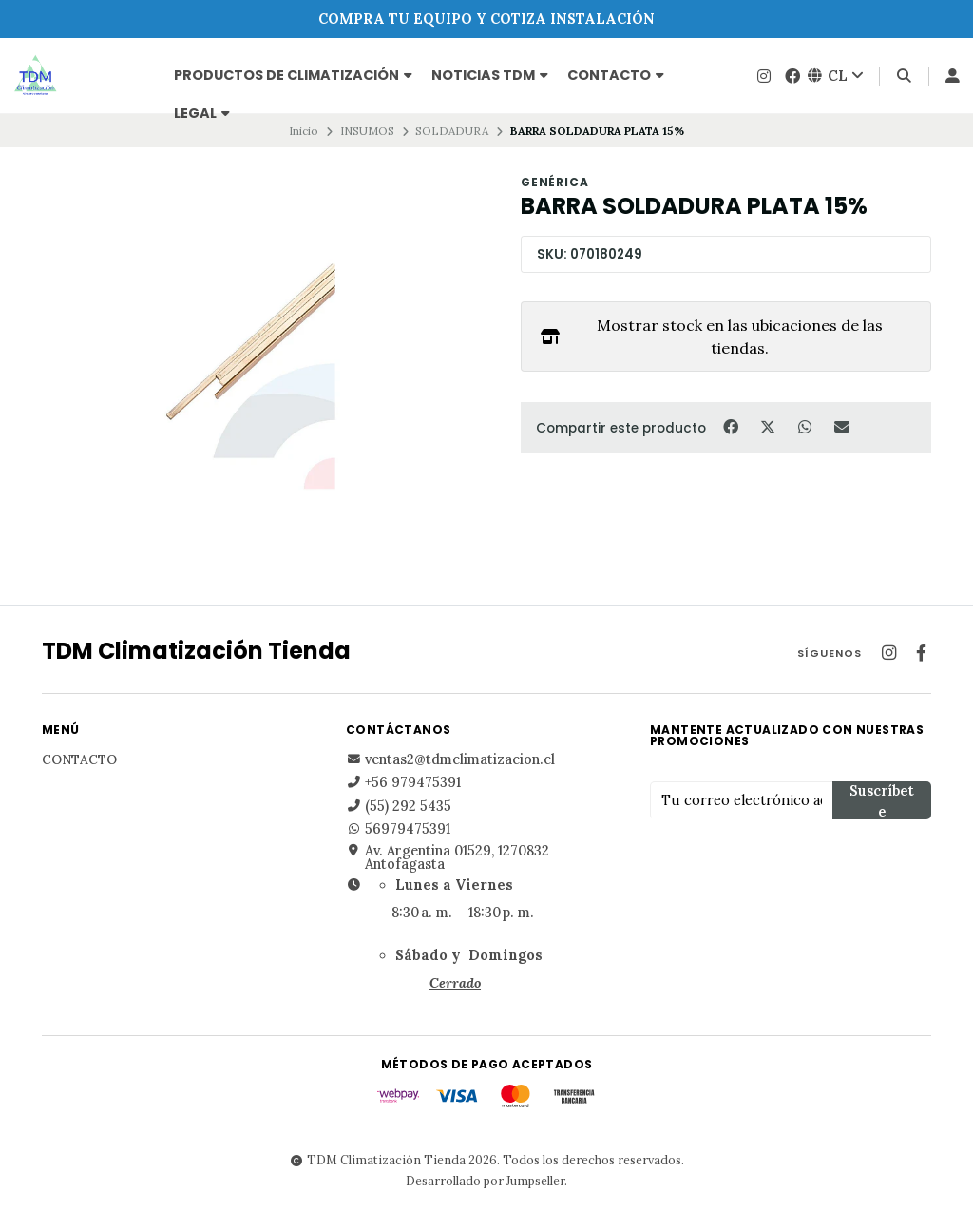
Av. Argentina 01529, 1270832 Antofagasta (447, 858)
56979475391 (398, 829)
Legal (202, 113)
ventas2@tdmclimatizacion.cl (450, 759)
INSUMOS (367, 131)
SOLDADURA (451, 131)
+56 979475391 (403, 782)
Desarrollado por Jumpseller (485, 1180)
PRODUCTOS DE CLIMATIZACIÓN (293, 75)
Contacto (615, 75)
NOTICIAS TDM (489, 75)
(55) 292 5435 (398, 806)
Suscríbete (881, 800)
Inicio (303, 131)
